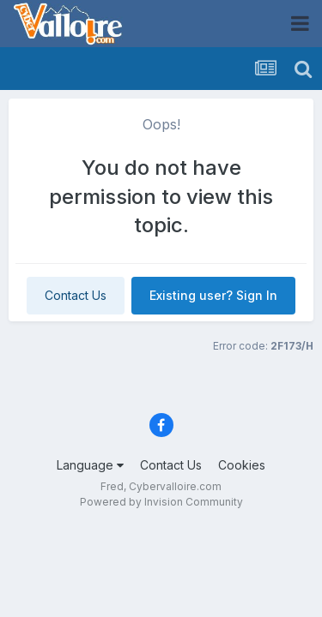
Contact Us (75, 295)
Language (90, 465)
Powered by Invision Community (161, 501)
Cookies (241, 465)
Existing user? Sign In (213, 295)
